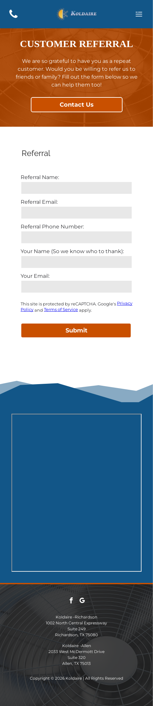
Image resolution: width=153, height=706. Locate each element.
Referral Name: (40, 177)
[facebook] (71, 601)
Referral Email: (39, 202)
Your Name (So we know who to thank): (72, 251)
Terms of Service (61, 309)
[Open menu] (138, 14)
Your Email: (35, 276)
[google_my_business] (81, 601)
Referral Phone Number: (52, 226)
